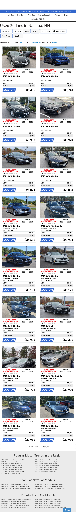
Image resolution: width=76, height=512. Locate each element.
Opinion (36, 11)
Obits (42, 11)
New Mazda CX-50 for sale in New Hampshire (49, 484)
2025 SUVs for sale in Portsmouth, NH (46, 462)
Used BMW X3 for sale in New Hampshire (47, 499)
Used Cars (31, 15)
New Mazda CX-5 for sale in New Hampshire (14, 484)
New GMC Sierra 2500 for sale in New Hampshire (50, 488)
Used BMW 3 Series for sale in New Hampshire (49, 501)
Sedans (46, 31)
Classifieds (67, 11)
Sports (30, 11)
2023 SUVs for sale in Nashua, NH (11, 469)
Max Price (6, 36)
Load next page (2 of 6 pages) (38, 446)
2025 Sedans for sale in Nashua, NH (12, 465)
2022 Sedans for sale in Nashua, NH (12, 473)
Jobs (52, 11)
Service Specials (45, 15)
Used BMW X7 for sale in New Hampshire (47, 505)
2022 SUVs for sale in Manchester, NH (12, 471)
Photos (47, 11)
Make (35, 31)
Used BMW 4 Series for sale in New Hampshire (15, 505)
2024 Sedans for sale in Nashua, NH (46, 467)
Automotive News (61, 15)
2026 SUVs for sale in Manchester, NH (46, 460)
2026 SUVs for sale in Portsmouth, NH (12, 460)
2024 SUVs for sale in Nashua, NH (11, 467)
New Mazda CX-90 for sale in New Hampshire (49, 486)
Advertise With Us (38, 19)
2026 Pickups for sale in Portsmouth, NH (13, 462)
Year (26, 31)
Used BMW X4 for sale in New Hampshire (13, 507)
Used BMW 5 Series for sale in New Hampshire (49, 503)
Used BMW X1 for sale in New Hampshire (13, 503)
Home (7, 11)
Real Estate (59, 11)
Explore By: (6, 31)
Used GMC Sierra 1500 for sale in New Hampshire (16, 499)
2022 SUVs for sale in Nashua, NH (45, 471)
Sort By (18, 36)
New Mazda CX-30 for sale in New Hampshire (15, 486)
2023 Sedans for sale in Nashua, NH (46, 469)
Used (17, 31)
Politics (17, 11)
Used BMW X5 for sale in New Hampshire (13, 501)
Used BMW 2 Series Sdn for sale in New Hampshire (50, 507)
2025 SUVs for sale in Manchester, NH (46, 464)
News (12, 11)
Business (24, 11)
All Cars (11, 15)
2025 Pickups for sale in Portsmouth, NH (47, 465)
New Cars (20, 15)
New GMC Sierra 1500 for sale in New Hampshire (16, 488)
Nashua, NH (59, 31)
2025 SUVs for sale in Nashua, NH (11, 464)
